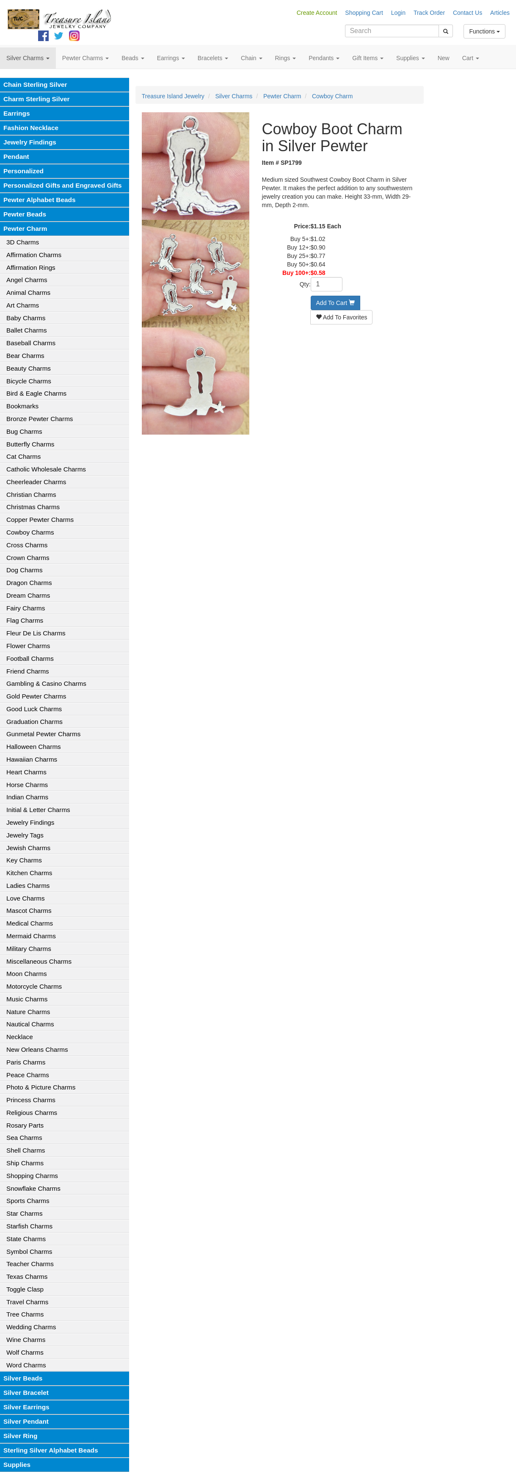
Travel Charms (27, 1302)
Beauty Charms (28, 368)
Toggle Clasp (25, 1289)
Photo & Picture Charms (40, 1087)
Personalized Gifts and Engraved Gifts (62, 185)
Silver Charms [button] (28, 58)
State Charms (26, 1238)
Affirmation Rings (30, 267)
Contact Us (467, 12)
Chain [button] (251, 58)
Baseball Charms (30, 343)
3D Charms (22, 242)
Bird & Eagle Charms (36, 393)
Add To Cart (335, 302)
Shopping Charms (32, 1175)
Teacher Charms (30, 1263)
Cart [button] (470, 58)
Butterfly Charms (30, 444)
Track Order (429, 12)
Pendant (16, 156)
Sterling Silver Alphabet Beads (50, 1450)
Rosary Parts (25, 1125)
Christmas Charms (33, 506)
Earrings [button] (171, 58)
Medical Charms (29, 923)
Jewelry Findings (29, 142)
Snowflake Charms (33, 1188)
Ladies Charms (28, 885)
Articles (500, 12)
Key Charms (24, 860)
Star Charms (24, 1213)
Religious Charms (31, 1112)
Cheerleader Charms (36, 481)
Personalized (23, 171)
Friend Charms (27, 671)
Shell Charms (25, 1150)
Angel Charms (26, 279)
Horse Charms (27, 784)
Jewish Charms (28, 847)
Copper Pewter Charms (40, 519)
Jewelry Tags (25, 835)
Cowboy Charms (30, 532)
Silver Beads (22, 1378)
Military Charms (28, 948)
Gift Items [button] (368, 58)
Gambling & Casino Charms (46, 683)
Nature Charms (28, 1011)
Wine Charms (25, 1339)
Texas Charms (26, 1276)
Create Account (317, 12)
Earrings (16, 113)
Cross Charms (26, 545)
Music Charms (26, 999)
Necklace (19, 1036)
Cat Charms (23, 456)
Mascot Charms (29, 910)
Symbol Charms (29, 1251)
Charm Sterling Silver (36, 99)
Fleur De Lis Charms (36, 633)
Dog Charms (24, 570)
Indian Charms (27, 797)
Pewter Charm (25, 228)
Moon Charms (26, 973)
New (444, 58)
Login (398, 12)
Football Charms (30, 658)
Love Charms (25, 898)
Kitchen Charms (29, 872)
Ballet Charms (26, 330)
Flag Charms (24, 620)
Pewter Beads (24, 214)
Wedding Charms (31, 1327)
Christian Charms (31, 494)
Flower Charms (28, 645)
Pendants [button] (324, 58)
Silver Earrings (26, 1407)
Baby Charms (25, 318)
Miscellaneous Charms (39, 961)
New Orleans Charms (37, 1049)
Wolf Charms (25, 1352)
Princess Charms (30, 1099)
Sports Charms (28, 1200)
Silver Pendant (26, 1421)
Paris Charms (25, 1062)
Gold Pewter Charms (36, 696)
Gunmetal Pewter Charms (43, 733)
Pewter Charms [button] (85, 58)
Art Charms (22, 305)
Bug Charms (24, 431)
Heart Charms (26, 772)
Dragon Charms (29, 582)
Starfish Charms (29, 1226)
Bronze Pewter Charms (39, 418)
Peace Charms (27, 1074)
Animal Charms (28, 292)
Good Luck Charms (34, 708)
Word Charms (26, 1365)
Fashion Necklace (30, 127)
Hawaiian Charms (31, 759)
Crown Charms (28, 557)
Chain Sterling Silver (35, 84)
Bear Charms (25, 355)
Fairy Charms (25, 608)
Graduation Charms (34, 721)
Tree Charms (25, 1314)
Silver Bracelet (26, 1392)
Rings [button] (285, 58)
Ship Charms (25, 1163)
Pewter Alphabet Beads (39, 199)
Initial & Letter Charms (38, 809)
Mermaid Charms (31, 936)
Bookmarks (22, 406)
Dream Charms (28, 595)
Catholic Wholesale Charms (46, 469)
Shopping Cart (364, 12)
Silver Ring (20, 1435)
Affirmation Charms (33, 254)
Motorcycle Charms (34, 986)
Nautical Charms (30, 1024)
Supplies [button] (410, 58)
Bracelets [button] (213, 58)
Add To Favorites (341, 317)
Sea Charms (24, 1137)
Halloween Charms (33, 746)
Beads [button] (132, 58)
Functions (484, 31)
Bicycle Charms (28, 381)
